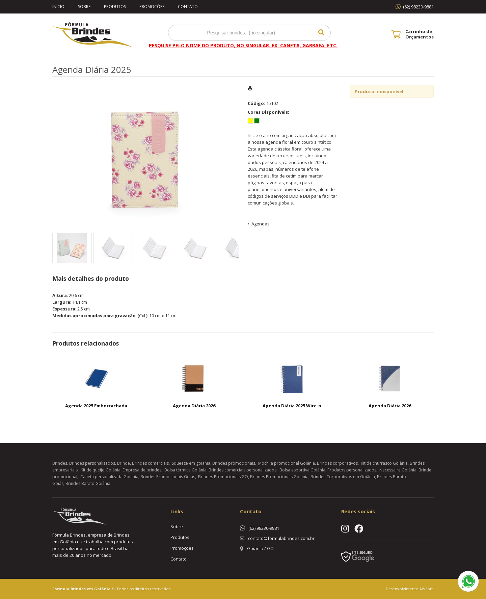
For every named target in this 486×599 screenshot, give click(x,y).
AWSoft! (427, 588)
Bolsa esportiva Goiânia (302, 470)
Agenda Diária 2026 (194, 406)
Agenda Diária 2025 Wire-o (292, 406)
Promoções (151, 6)
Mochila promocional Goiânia (286, 463)
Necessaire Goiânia (397, 470)
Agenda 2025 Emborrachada (96, 406)
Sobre (84, 6)
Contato (188, 6)
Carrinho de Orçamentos (419, 34)
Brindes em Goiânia (91, 588)
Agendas (260, 224)
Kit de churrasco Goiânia (384, 463)
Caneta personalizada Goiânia (109, 477)
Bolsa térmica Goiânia (185, 470)
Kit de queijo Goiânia (100, 470)
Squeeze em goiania (191, 463)
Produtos (115, 6)
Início (58, 6)
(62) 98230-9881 (418, 7)
